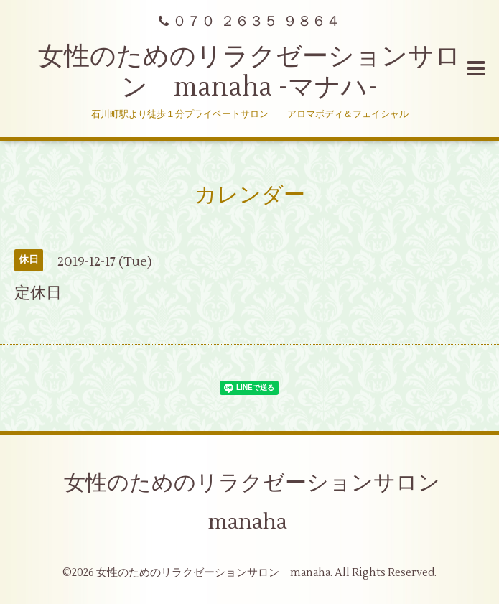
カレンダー (250, 195)
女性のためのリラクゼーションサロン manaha (263, 502)
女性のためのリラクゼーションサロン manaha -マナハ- (249, 72)
